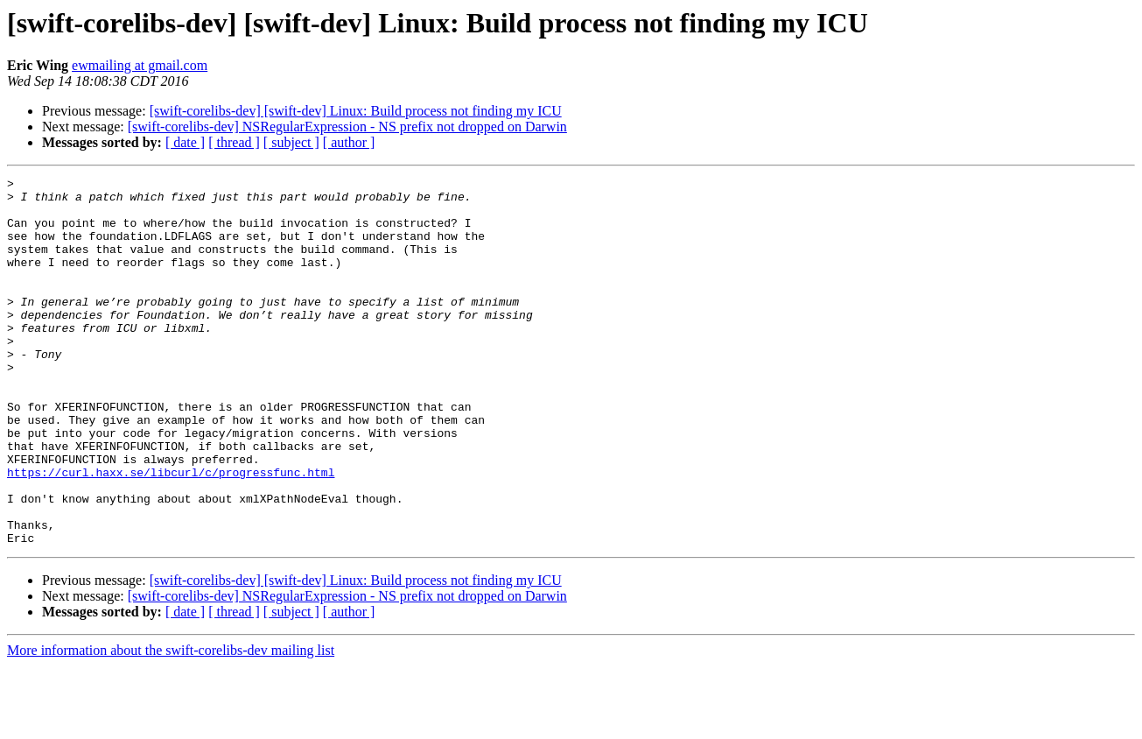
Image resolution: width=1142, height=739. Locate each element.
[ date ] (185, 142)
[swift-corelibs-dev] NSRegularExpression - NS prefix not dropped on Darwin (347, 126)
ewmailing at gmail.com (139, 65)
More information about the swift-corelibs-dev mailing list (170, 723)
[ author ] (349, 142)
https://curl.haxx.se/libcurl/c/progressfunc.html (170, 532)
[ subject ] (291, 142)
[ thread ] (234, 142)
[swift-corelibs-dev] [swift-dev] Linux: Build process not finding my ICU (356, 110)
